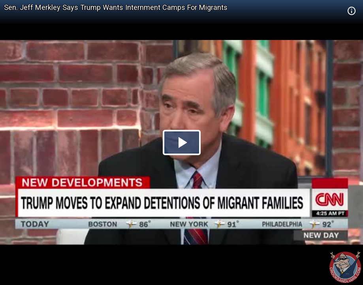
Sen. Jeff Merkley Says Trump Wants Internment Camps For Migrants (116, 7)
